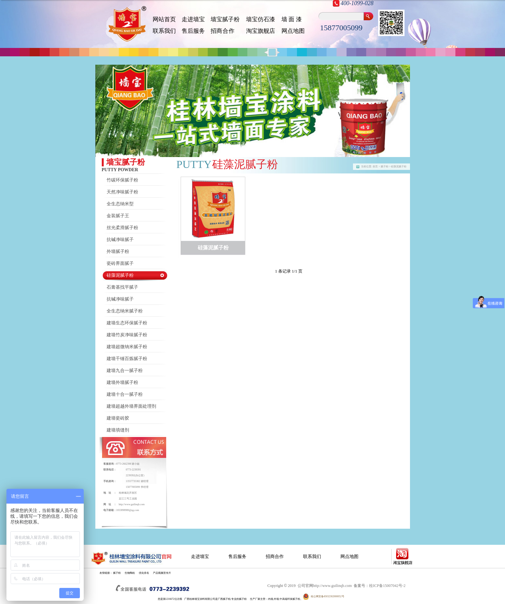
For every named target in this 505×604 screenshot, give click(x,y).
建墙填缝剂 (118, 430)
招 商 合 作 (222, 31)
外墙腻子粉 (118, 251)
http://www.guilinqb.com (132, 504)
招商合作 (275, 556)
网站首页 (164, 19)
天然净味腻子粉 (122, 192)
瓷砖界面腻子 (120, 263)
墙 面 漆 (291, 19)
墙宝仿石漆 (260, 19)
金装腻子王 (118, 215)
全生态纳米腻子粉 (125, 311)
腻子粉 (117, 572)
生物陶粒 (130, 572)
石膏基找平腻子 (122, 287)
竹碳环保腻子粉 (122, 180)
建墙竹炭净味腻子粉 (127, 334)
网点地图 (293, 31)
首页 (375, 166)
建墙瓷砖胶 (118, 418)
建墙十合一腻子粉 (125, 394)
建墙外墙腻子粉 (122, 382)
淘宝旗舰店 (260, 31)
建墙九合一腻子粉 (125, 370)
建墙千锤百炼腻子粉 (127, 358)
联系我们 (164, 31)
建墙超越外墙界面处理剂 (131, 406)
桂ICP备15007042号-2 (387, 585)
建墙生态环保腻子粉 (127, 323)
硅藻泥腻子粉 (120, 275)
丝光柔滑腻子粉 (122, 227)
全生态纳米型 (120, 203)
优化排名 (144, 572)
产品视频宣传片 (162, 572)
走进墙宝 (193, 19)
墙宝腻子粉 (225, 19)
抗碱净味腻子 (120, 239)
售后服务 (193, 31)
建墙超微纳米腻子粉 (127, 346)
